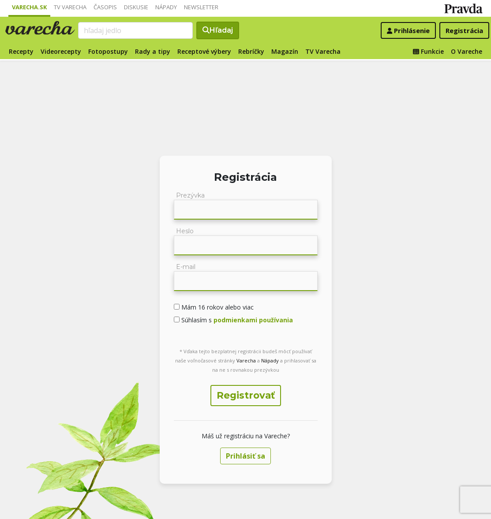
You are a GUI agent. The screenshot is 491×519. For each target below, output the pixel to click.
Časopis (105, 7)
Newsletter (201, 7)
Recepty (21, 51)
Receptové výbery (204, 51)
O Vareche (466, 51)
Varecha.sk (29, 7)
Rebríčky (251, 51)
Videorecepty (61, 51)
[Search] (135, 30)
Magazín (284, 51)
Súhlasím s (236, 320)
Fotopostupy (108, 51)
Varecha (246, 360)
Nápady (166, 7)
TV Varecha (70, 7)
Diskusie (136, 7)
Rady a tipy (152, 51)
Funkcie (428, 51)
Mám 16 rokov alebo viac (217, 307)
